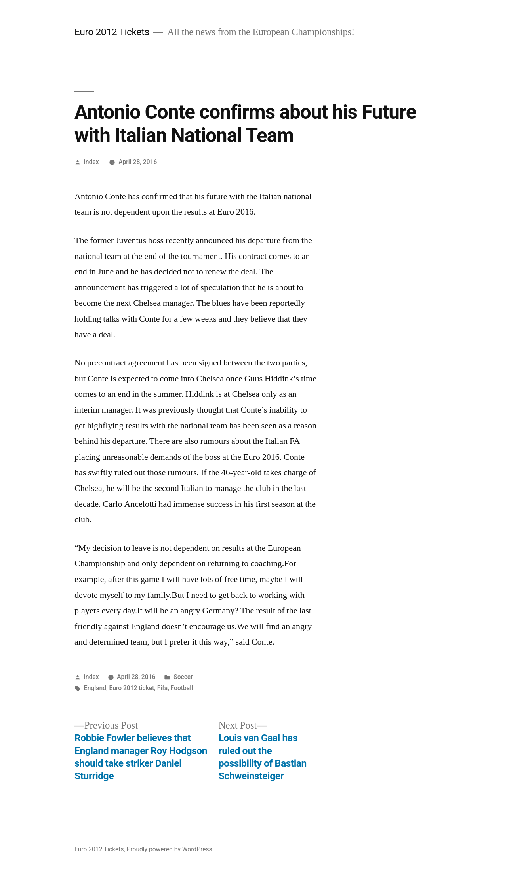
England (95, 688)
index (91, 162)
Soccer (183, 677)
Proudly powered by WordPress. (169, 849)
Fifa (162, 688)
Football (182, 688)
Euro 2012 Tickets (111, 32)
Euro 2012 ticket (131, 688)
